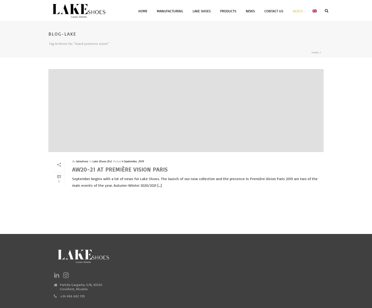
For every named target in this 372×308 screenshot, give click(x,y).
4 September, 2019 (133, 161)
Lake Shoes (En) (102, 161)
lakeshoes (82, 161)
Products (228, 11)
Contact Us (273, 11)
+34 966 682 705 (72, 296)
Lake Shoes (202, 11)
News (250, 11)
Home (142, 11)
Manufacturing (170, 11)
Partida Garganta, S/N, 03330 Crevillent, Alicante (81, 287)
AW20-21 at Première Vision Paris (120, 169)
